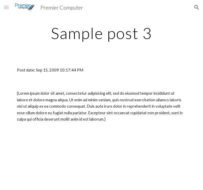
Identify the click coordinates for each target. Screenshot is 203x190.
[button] (6, 7)
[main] (101, 33)
